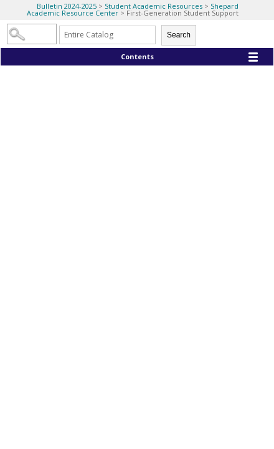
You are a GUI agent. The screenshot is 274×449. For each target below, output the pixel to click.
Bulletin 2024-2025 (67, 6)
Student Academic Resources (154, 6)
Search (179, 35)
